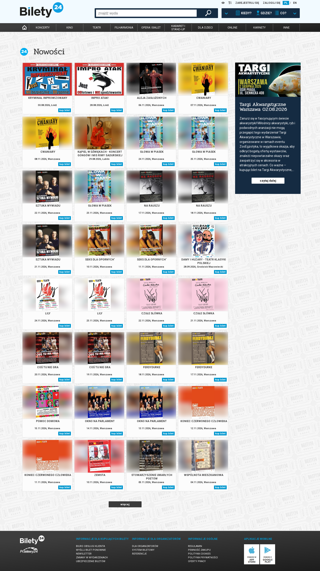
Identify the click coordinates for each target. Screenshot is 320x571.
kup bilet (64, 110)
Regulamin (195, 546)
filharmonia (124, 27)
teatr (97, 27)
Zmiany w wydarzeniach (92, 557)
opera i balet (151, 27)
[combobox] (146, 13)
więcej (125, 504)
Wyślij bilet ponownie (91, 550)
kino (69, 27)
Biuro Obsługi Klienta (90, 546)
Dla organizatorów (145, 546)
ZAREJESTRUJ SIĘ (247, 2)
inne (286, 27)
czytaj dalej (268, 180)
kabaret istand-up (178, 27)
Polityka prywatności (203, 557)
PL (286, 2)
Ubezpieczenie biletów (90, 561)
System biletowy (143, 550)
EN (295, 2)
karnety (259, 27)
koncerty (43, 27)
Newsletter (84, 553)
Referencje (139, 553)
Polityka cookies (199, 553)
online (232, 27)
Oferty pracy (197, 561)
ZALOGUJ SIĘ (271, 2)
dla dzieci (205, 27)
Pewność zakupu (199, 550)
